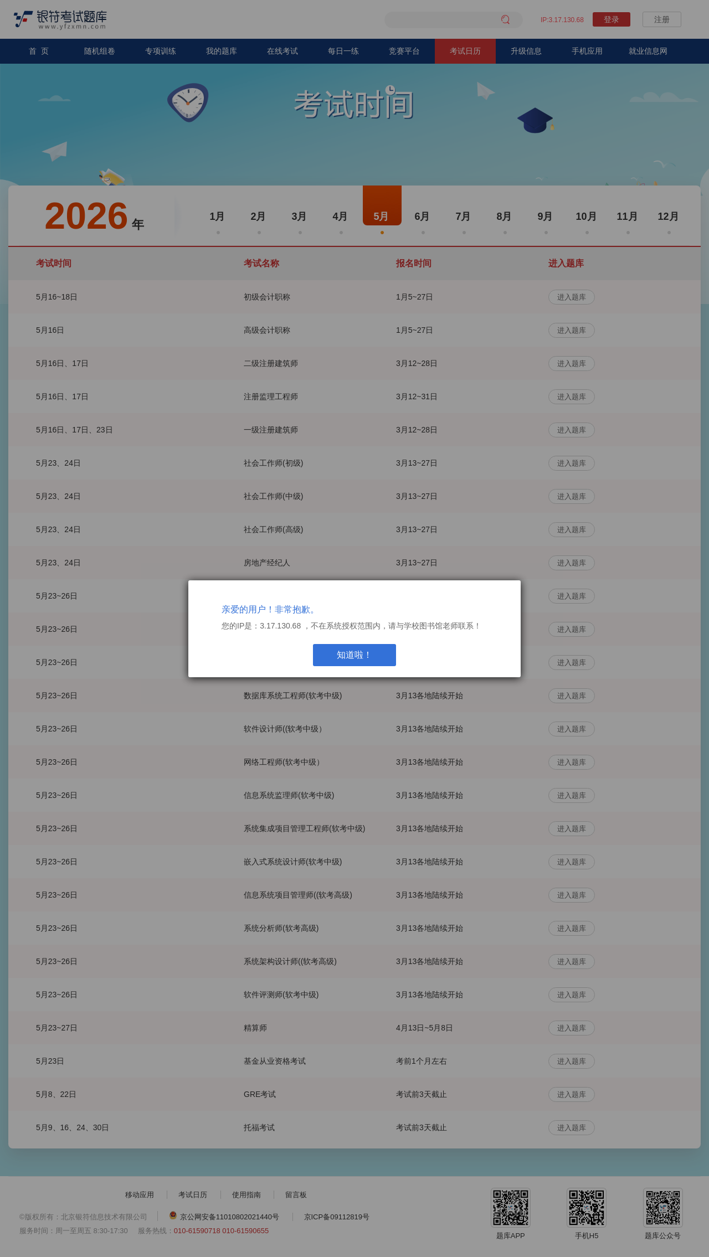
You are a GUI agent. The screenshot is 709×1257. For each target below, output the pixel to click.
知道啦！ (354, 655)
